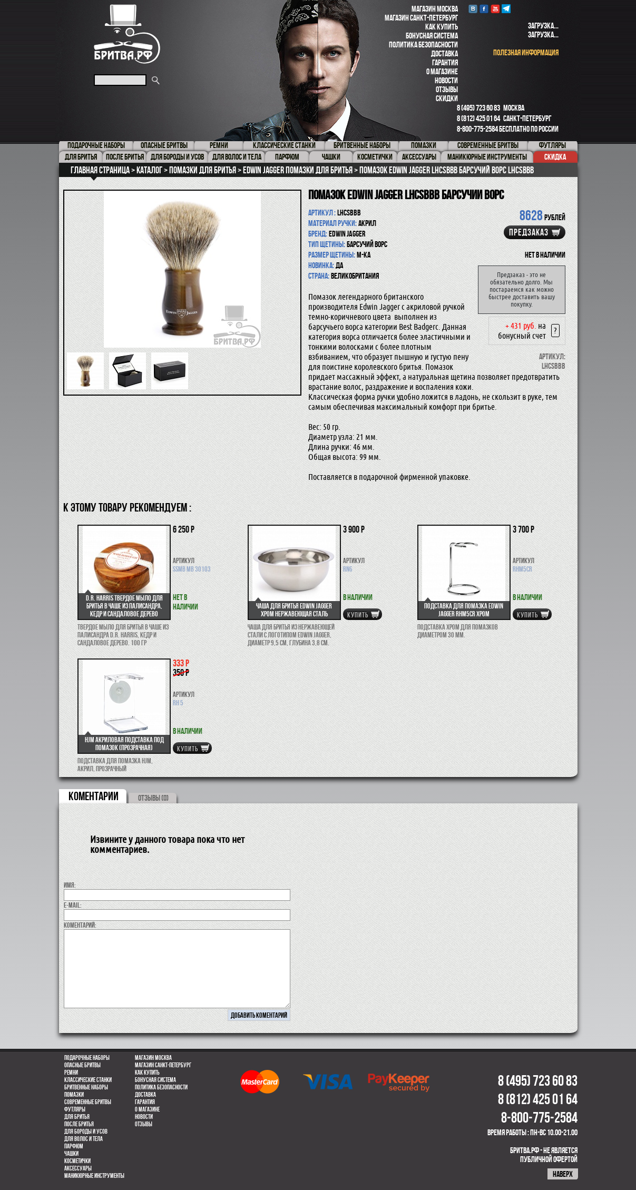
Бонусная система (432, 35)
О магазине (442, 71)
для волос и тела (83, 1139)
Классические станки (88, 1080)
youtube (495, 8)
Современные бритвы (87, 1102)
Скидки (447, 98)
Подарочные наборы (87, 1057)
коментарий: (80, 925)
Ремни (71, 1072)
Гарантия (445, 62)
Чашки (71, 1153)
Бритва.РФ (127, 34)
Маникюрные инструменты (94, 1175)
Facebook (484, 8)
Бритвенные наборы (86, 1087)
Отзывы (447, 89)
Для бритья (77, 1116)
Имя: (70, 885)
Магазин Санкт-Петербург (421, 17)
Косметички (77, 1161)
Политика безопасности (423, 44)
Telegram (506, 8)
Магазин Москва (435, 8)
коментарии (94, 796)
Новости (446, 80)
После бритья (79, 1124)
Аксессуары (78, 1168)
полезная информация (526, 52)
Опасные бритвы (82, 1065)
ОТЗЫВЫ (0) (153, 797)
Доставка (444, 53)
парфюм (73, 1146)
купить (357, 615)
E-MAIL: (73, 905)
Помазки (74, 1094)
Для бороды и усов (85, 1131)
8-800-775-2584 (477, 128)
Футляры (74, 1109)
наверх (563, 1173)
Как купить (441, 26)
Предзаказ (529, 232)
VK (472, 8)
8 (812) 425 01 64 (478, 118)
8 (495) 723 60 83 (478, 107)
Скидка (555, 156)
